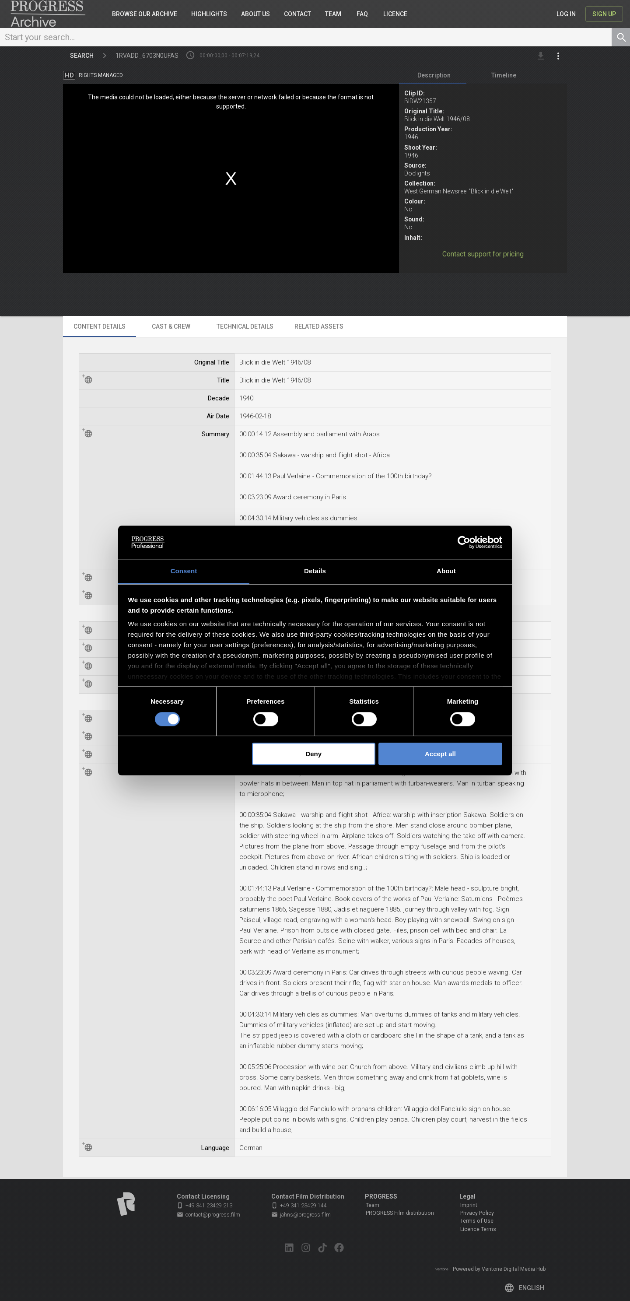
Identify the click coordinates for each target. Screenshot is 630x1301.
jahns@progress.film (301, 1215)
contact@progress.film (208, 1215)
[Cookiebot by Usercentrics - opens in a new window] (464, 542)
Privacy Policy (477, 1213)
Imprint (468, 1205)
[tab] (434, 77)
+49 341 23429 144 (299, 1205)
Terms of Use (477, 1221)
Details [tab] (315, 571)
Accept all (440, 753)
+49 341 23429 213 (204, 1205)
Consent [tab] (184, 571)
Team (372, 1205)
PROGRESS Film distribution (400, 1213)
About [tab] (446, 571)
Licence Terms (478, 1229)
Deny (313, 753)
